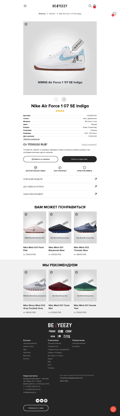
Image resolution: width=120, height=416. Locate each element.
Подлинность (53, 346)
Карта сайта (64, 381)
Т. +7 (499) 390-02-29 (32, 389)
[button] (64, 99)
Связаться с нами (35, 408)
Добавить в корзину (41, 159)
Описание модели (60, 179)
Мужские (26, 356)
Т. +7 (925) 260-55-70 (31, 386)
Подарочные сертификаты (58, 349)
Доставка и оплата (60, 186)
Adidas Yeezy (28, 346)
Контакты (76, 346)
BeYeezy (42, 14)
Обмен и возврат (55, 353)
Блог (50, 365)
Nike (25, 349)
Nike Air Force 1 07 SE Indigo (70, 14)
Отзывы (51, 368)
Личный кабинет (30, 343)
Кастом (26, 359)
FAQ (49, 362)
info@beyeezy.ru (29, 392)
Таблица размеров (31, 139)
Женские (27, 353)
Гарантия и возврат (60, 194)
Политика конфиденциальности (71, 378)
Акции (50, 359)
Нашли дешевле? (89, 144)
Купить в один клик (79, 159)
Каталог (52, 14)
